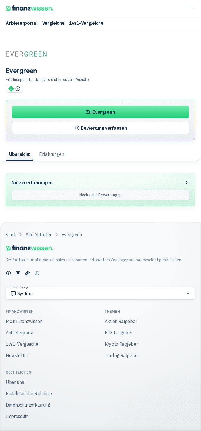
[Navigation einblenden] (191, 8)
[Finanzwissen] (29, 8)
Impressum (17, 416)
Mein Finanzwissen (24, 321)
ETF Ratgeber (118, 332)
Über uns (15, 382)
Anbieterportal (22, 23)
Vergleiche (53, 23)
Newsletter (17, 355)
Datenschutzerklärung (28, 405)
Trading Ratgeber (122, 355)
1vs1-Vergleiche (86, 23)
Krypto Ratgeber (121, 344)
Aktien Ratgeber (121, 321)
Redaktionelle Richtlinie (29, 393)
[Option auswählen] (100, 293)
